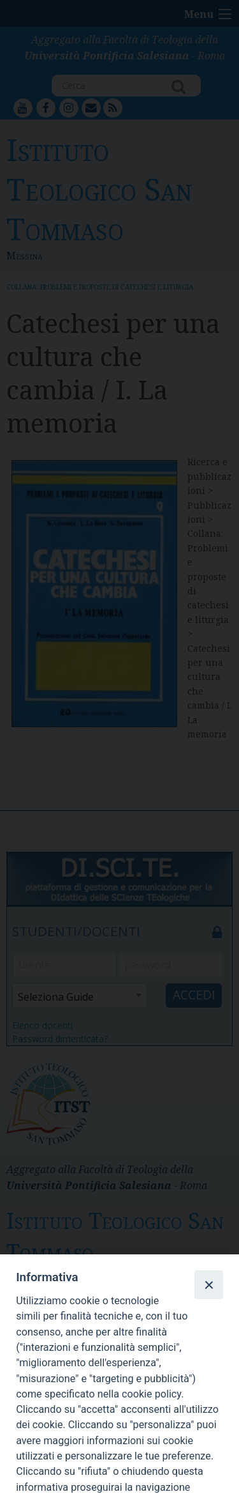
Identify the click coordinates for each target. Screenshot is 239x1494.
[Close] (208, 1284)
